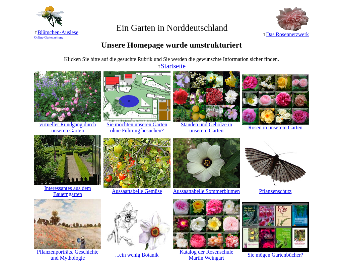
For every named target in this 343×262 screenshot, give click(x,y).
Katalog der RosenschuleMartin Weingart (206, 252)
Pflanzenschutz (275, 189)
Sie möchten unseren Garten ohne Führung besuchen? (137, 125)
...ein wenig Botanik (137, 252)
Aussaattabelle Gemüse (137, 189)
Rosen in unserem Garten (275, 125)
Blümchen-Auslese (56, 34)
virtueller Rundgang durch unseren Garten (67, 125)
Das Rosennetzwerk (286, 34)
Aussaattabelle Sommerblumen (206, 189)
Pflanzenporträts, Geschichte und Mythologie (67, 252)
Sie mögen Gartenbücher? (275, 252)
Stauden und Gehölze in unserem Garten (206, 125)
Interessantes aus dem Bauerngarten (67, 189)
